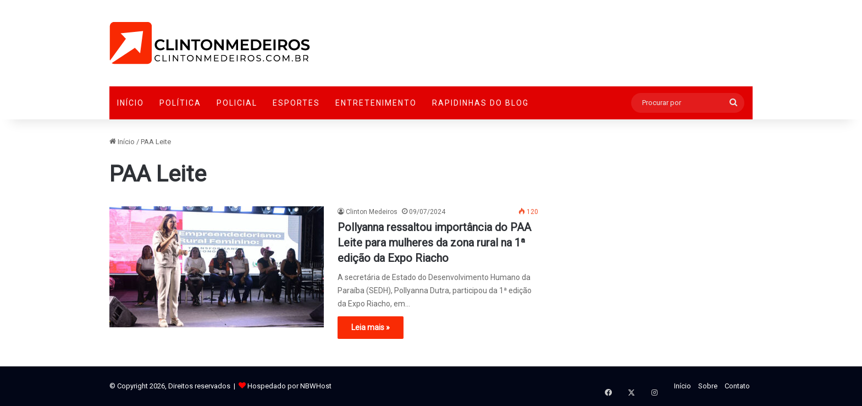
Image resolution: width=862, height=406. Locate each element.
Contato (737, 386)
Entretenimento (376, 102)
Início (130, 102)
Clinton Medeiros (371, 212)
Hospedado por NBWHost (289, 386)
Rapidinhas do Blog (480, 102)
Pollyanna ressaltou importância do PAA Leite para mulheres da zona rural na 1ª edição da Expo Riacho (434, 243)
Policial (237, 102)
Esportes (296, 102)
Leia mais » (370, 327)
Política (180, 102)
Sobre (707, 386)
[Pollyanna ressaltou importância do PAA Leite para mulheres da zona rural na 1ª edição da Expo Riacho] (216, 266)
